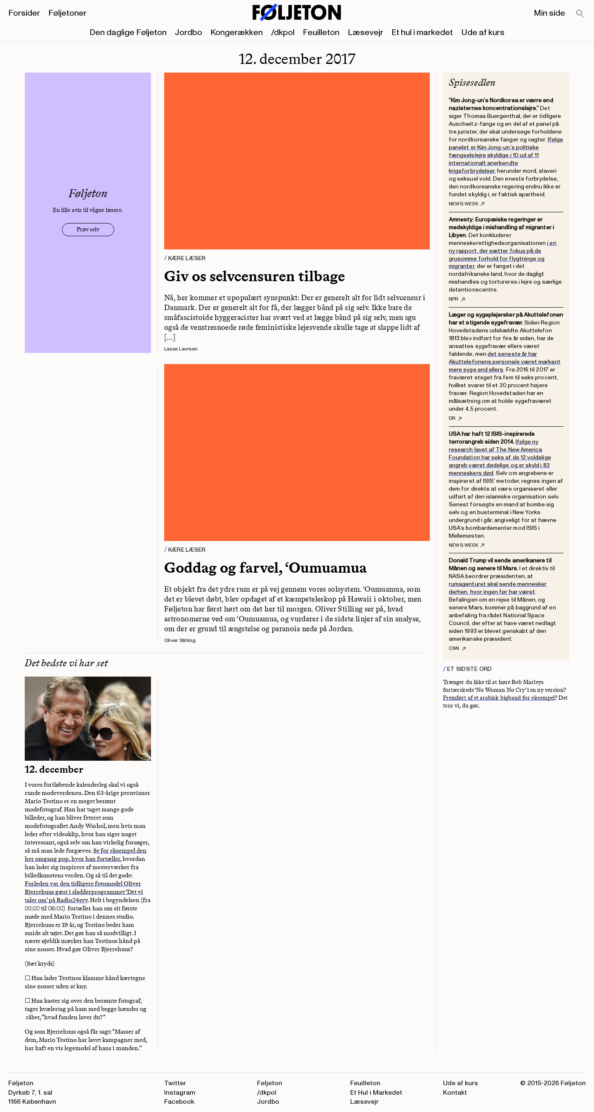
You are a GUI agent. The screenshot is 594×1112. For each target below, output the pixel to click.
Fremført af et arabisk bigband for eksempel (499, 697)
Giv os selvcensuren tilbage (254, 276)
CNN (457, 648)
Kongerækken (236, 32)
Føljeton (269, 1083)
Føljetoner (67, 13)
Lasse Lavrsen (181, 349)
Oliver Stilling (180, 640)
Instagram (180, 1092)
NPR (457, 299)
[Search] (580, 14)
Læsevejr (365, 32)
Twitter (175, 1083)
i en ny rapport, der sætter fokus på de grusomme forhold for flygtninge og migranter (502, 254)
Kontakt (455, 1092)
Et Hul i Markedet (376, 1092)
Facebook (179, 1101)
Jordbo (188, 32)
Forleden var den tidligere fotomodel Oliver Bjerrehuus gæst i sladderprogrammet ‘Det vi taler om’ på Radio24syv (84, 892)
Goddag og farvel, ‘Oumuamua (265, 567)
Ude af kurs (482, 32)
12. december (54, 769)
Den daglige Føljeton (128, 32)
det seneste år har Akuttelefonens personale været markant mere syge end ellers (505, 362)
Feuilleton (321, 32)
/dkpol (283, 32)
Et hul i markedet (422, 32)
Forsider (24, 13)
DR (455, 418)
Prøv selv (88, 229)
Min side (549, 13)
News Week (466, 204)
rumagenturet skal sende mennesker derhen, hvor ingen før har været (498, 588)
